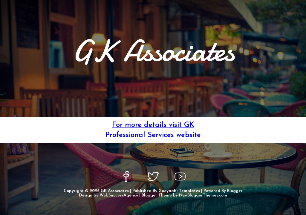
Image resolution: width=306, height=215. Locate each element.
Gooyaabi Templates (179, 191)
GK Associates (115, 191)
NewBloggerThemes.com (203, 195)
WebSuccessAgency (119, 195)
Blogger (235, 191)
